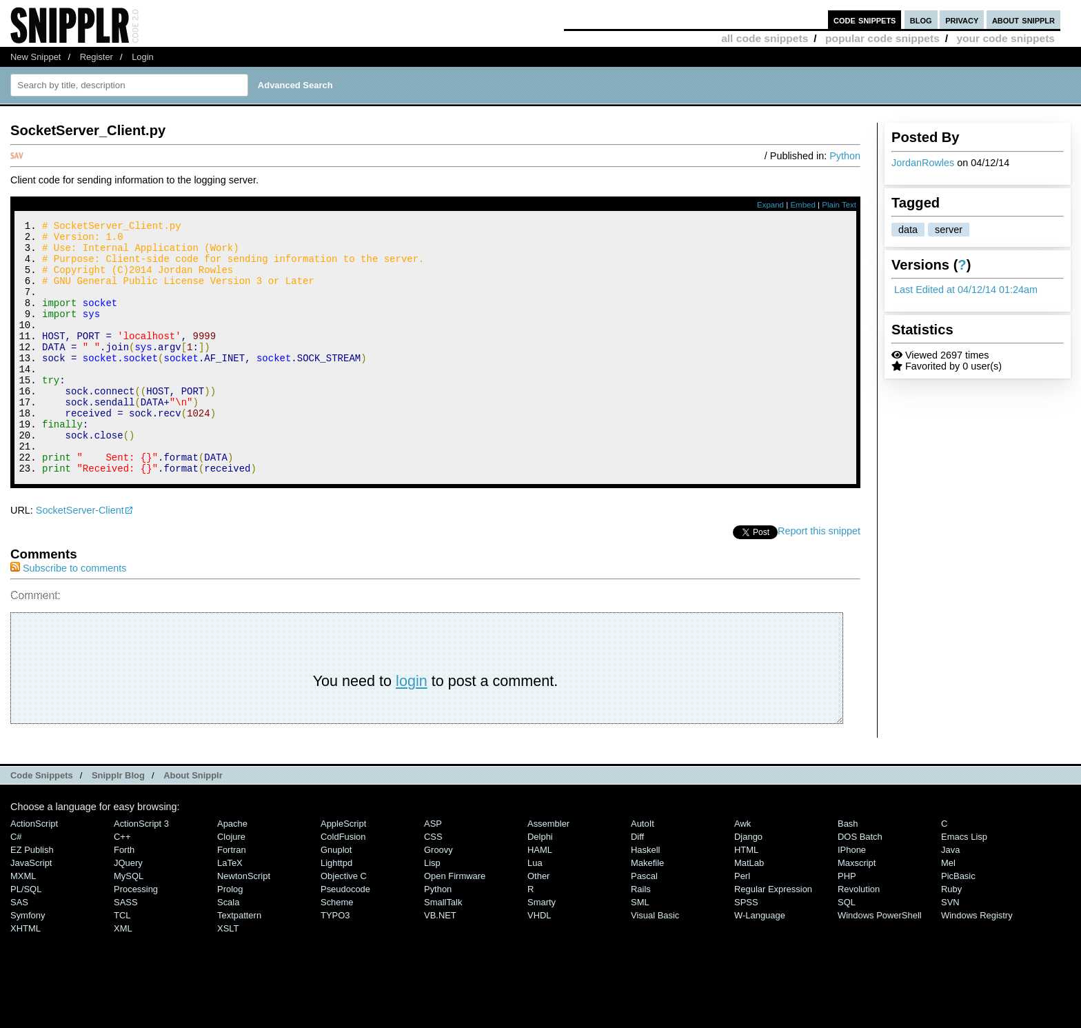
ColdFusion (343, 884)
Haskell (645, 897)
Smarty (541, 950)
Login (143, 57)
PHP (847, 923)
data (908, 229)
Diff (637, 884)
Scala (228, 950)
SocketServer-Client (80, 557)
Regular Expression (773, 936)
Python (844, 155)
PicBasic (958, 923)
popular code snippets (882, 38)
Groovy (438, 897)
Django (748, 884)
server (948, 229)
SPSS (746, 950)
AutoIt (642, 871)
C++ (122, 884)
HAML (539, 897)
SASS (126, 950)
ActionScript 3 (141, 871)
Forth (124, 897)
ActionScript (34, 871)
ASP (433, 871)
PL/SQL (25, 936)
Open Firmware (454, 923)
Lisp (432, 910)
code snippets (865, 20)
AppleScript (343, 871)
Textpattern (239, 963)
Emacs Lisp (964, 884)
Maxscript (857, 910)
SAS (19, 950)
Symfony (27, 963)
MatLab (749, 910)
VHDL (539, 963)
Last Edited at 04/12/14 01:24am (966, 289)
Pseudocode (345, 936)
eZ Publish (32, 897)
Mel (948, 910)
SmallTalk (443, 950)
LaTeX (230, 910)
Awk (742, 871)
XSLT (228, 976)
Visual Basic (655, 963)
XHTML (25, 976)
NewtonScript (243, 923)
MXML (23, 923)
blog (921, 20)
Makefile (647, 910)
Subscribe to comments (68, 615)
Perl (742, 923)
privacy (961, 20)
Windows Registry (977, 963)
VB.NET (440, 963)
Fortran (231, 897)
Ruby (951, 936)
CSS (433, 884)
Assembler (548, 871)
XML (123, 976)
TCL (122, 963)
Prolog (230, 936)
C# (16, 884)
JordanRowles (922, 162)
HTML (746, 897)
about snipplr (1023, 20)
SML (640, 950)
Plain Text (839, 205)
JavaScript (31, 910)
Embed (803, 205)
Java (950, 897)
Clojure (231, 884)
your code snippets (1005, 38)
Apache (232, 871)
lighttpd (336, 910)
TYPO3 (335, 963)
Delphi (540, 884)
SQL (847, 950)
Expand (770, 205)
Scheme (337, 950)
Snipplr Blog (118, 823)
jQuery (128, 910)
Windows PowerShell (880, 963)
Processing (136, 936)
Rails (641, 936)
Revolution (859, 936)
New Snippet (35, 57)
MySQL (128, 923)
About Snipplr (193, 823)
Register (96, 57)
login (411, 728)
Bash (848, 871)
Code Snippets (41, 823)
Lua (535, 910)
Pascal (644, 923)
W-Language (759, 963)
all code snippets (764, 38)
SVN (950, 950)
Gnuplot (336, 897)
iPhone (852, 897)
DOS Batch (860, 884)
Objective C (344, 923)
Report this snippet (819, 578)
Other (538, 923)
